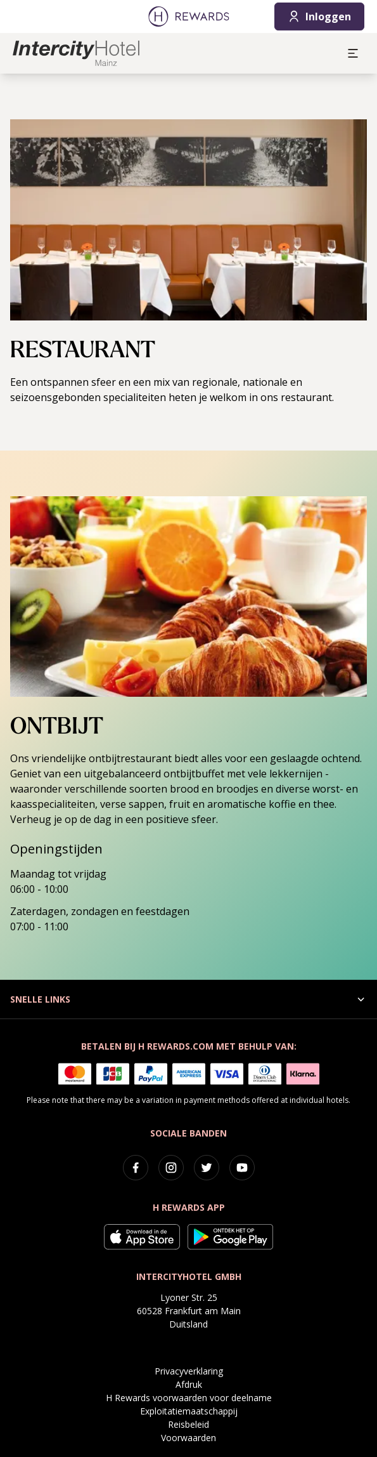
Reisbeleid (188, 1424)
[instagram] (171, 1167)
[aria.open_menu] (353, 53)
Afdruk (189, 1384)
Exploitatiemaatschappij (189, 1411)
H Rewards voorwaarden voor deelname (189, 1398)
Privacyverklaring (189, 1371)
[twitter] (206, 1167)
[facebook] (135, 1167)
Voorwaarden (188, 1438)
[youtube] (242, 1167)
